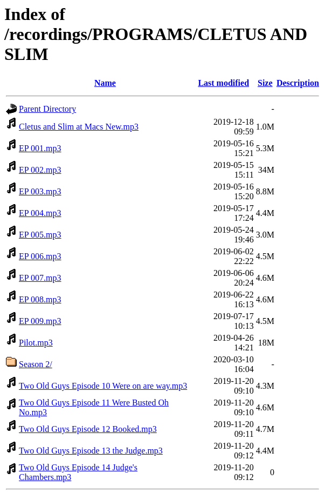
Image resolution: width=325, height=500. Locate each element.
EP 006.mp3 (40, 256)
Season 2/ (35, 364)
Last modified (223, 82)
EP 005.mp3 (40, 234)
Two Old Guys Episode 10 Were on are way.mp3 (103, 385)
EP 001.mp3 (40, 148)
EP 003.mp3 (40, 191)
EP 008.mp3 (40, 299)
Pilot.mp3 (36, 342)
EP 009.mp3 (40, 321)
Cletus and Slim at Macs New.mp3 (79, 126)
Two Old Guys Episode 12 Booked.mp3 (88, 429)
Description (297, 82)
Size (265, 82)
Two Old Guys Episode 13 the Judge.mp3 (91, 450)
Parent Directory (47, 108)
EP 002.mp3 (40, 169)
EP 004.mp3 (40, 213)
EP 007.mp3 (40, 277)
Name (105, 82)
